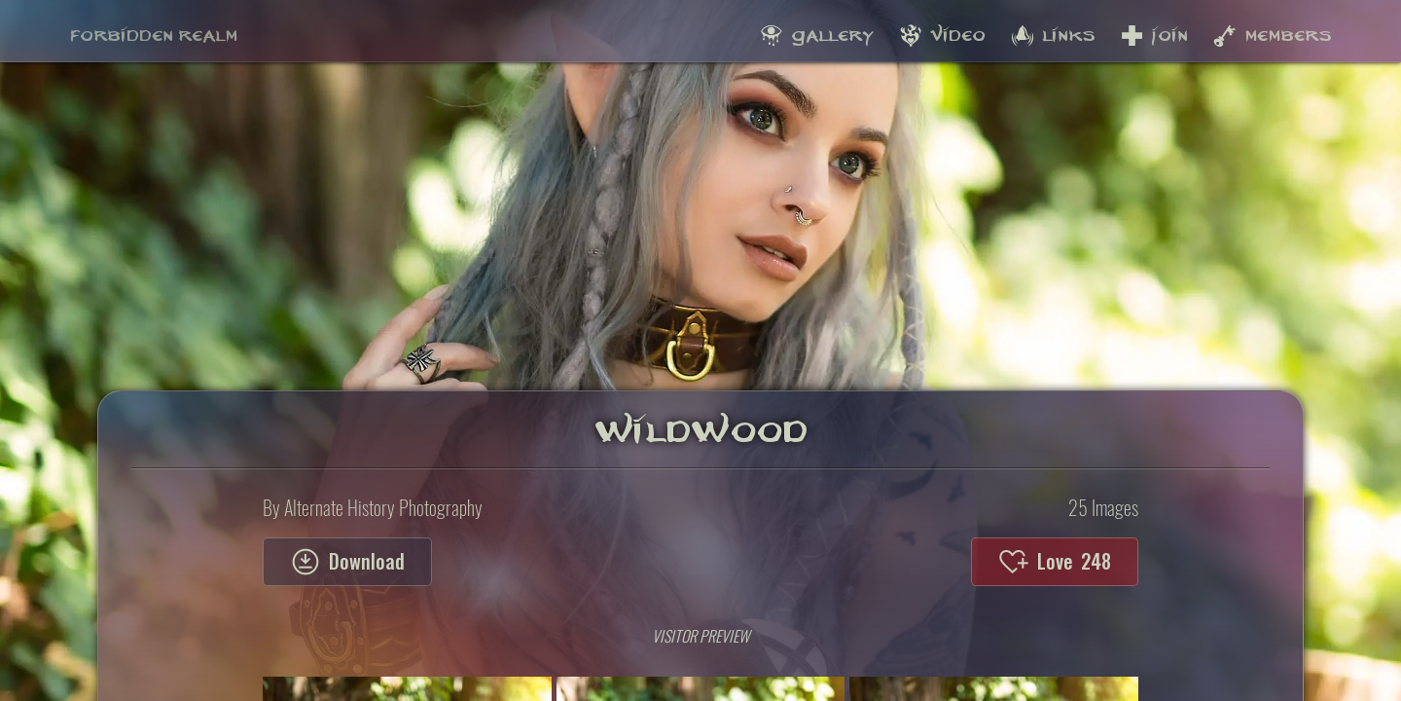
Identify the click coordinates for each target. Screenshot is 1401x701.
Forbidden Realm (153, 30)
